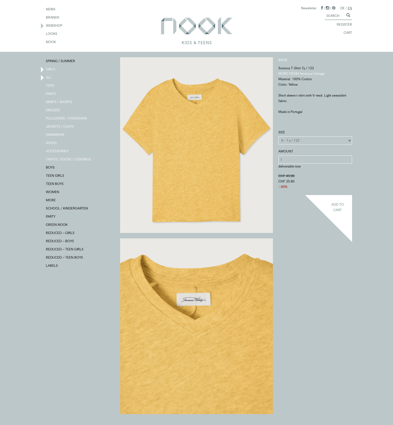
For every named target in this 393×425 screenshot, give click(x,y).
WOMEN (52, 192)
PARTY (50, 217)
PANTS (51, 94)
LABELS (52, 266)
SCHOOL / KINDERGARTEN (67, 208)
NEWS (50, 9)
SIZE (281, 132)
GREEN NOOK (57, 225)
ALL (49, 77)
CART (345, 33)
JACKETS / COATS (60, 127)
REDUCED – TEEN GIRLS (65, 249)
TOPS (50, 86)
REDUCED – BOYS (60, 241)
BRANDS (52, 17)
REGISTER (342, 25)
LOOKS (51, 34)
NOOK (51, 42)
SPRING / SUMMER (60, 61)
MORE (51, 200)
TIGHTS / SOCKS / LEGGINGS (68, 159)
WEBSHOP (54, 26)
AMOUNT (285, 151)
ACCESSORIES (57, 151)
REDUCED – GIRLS (60, 233)
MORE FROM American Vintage (301, 73)
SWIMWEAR (55, 135)
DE (342, 8)
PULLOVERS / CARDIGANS (66, 118)
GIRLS (50, 69)
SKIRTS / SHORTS (59, 102)
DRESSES (53, 110)
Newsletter (308, 8)
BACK (282, 60)
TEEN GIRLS (55, 176)
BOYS (50, 167)
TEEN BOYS (55, 184)
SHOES (51, 143)
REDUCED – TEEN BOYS (64, 258)
